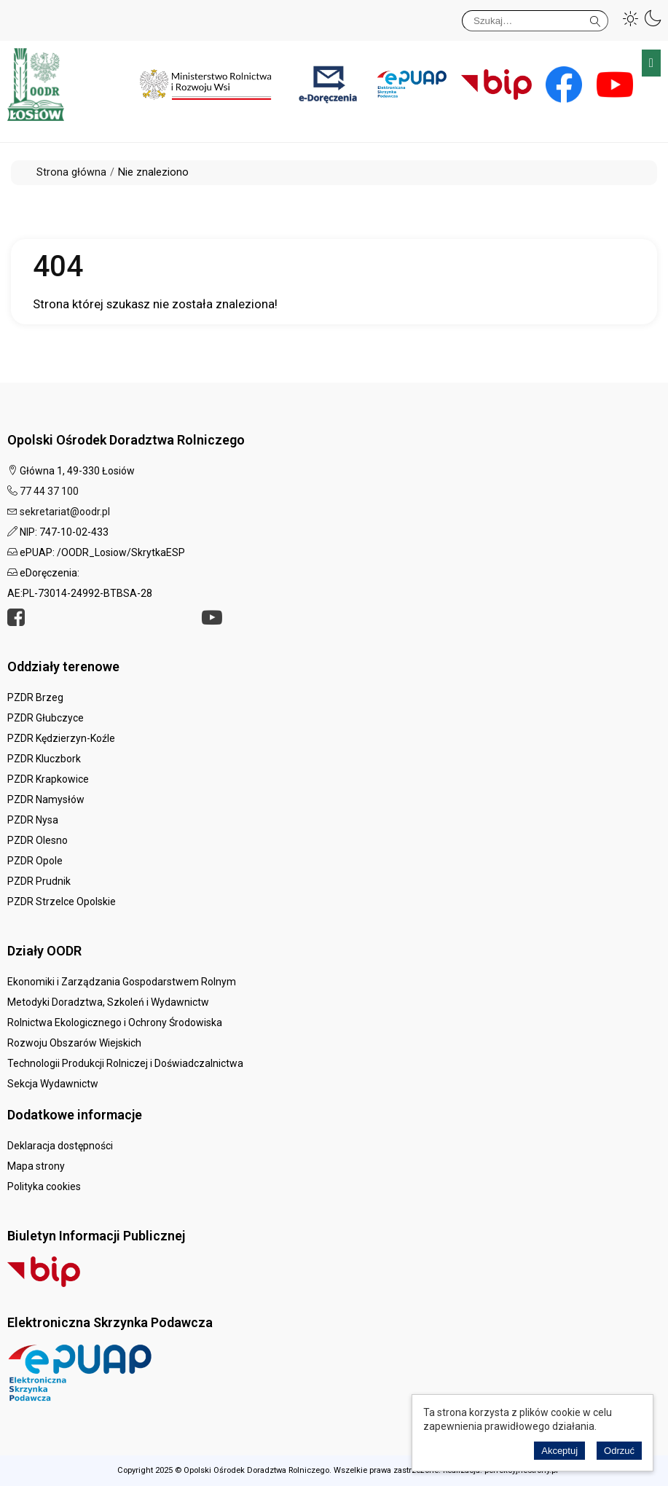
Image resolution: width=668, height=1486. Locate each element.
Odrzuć (619, 1450)
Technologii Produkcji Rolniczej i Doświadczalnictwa (125, 1063)
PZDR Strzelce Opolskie (61, 901)
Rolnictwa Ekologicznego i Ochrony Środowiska (114, 1022)
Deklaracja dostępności (60, 1145)
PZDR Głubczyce (45, 718)
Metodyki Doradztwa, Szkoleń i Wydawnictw (108, 1002)
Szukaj (595, 18)
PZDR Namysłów (46, 799)
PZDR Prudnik (39, 881)
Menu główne (651, 63)
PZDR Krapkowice (48, 779)
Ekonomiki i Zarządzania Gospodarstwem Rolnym (121, 982)
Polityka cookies (44, 1186)
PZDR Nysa (32, 820)
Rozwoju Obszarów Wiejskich (74, 1043)
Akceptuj (559, 1450)
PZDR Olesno (37, 840)
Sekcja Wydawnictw (52, 1084)
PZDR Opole (35, 861)
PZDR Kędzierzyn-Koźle (61, 738)
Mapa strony (36, 1166)
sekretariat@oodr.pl (65, 511)
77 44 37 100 (49, 491)
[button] (631, 18)
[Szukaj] (535, 20)
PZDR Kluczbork (44, 758)
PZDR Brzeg (35, 697)
